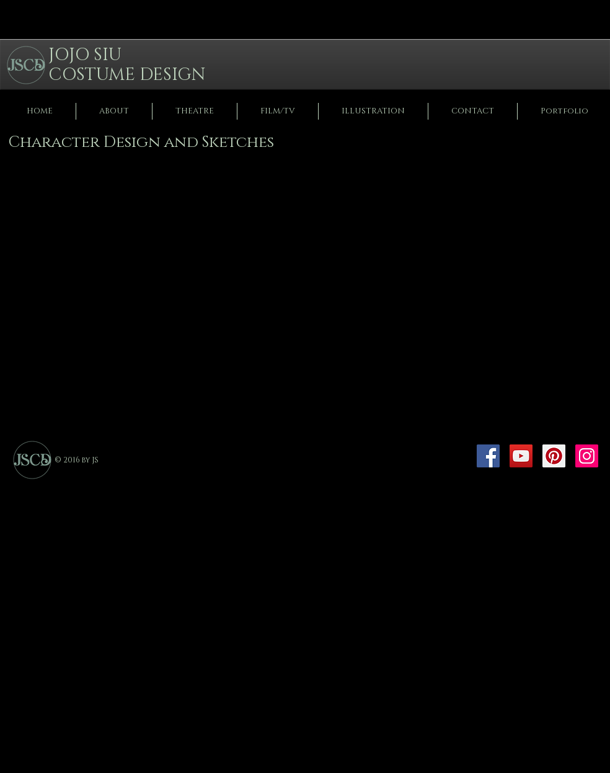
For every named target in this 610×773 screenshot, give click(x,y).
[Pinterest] (553, 455)
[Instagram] (586, 455)
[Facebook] (488, 455)
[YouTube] (521, 455)
